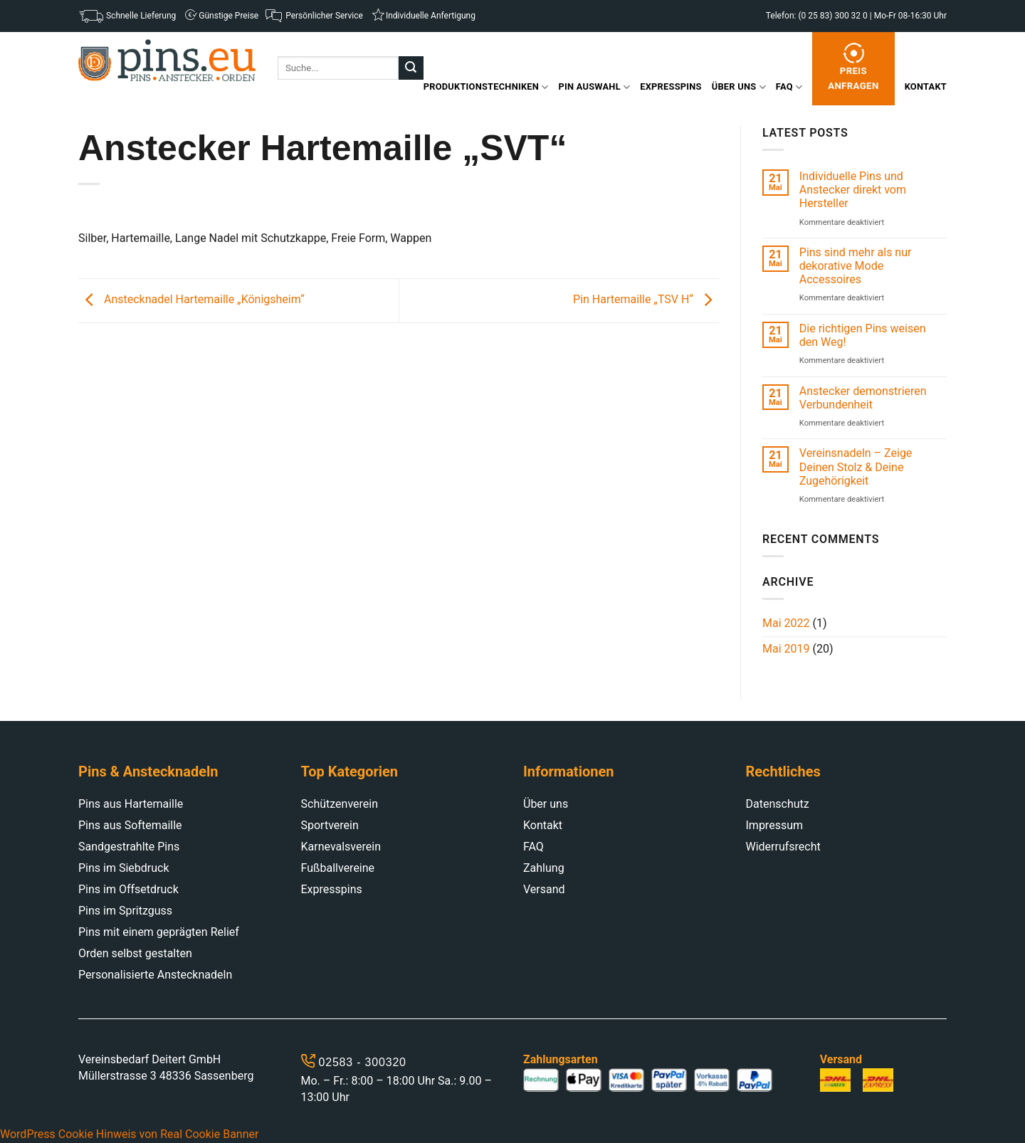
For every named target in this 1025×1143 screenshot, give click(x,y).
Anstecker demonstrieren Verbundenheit (863, 397)
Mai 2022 (786, 623)
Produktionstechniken (486, 87)
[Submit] (411, 68)
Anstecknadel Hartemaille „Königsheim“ (191, 300)
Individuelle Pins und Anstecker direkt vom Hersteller (852, 189)
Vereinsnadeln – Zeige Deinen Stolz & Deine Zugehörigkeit (856, 466)
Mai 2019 (786, 648)
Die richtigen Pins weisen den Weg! (862, 335)
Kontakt (926, 86)
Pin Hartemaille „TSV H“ (646, 300)
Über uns (739, 87)
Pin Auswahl (595, 87)
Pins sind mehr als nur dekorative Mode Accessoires (855, 266)
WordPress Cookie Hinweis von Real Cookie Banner (129, 1134)
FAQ (789, 87)
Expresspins (670, 86)
